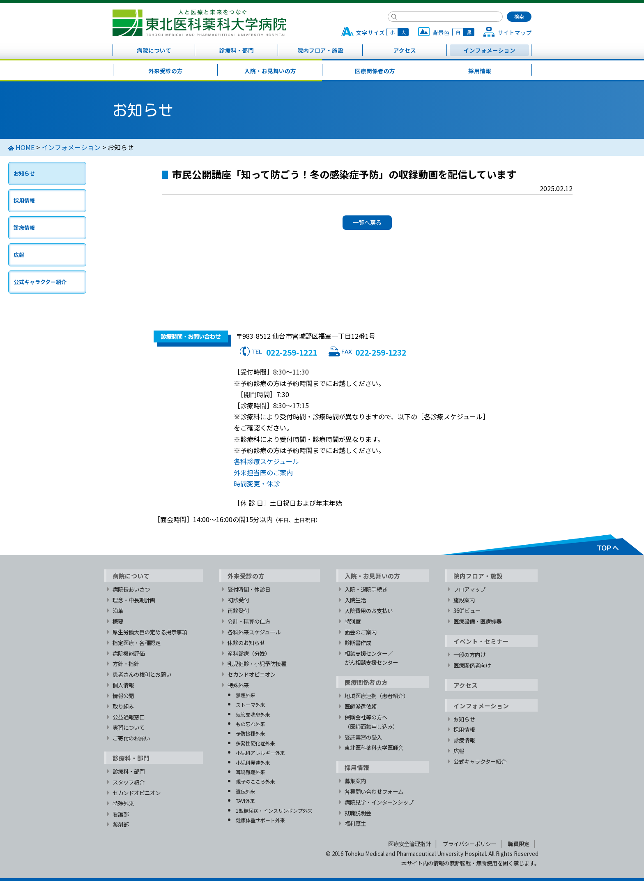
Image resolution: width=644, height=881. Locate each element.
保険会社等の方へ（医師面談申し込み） (371, 722)
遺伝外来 (245, 791)
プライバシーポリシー (469, 843)
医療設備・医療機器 (477, 621)
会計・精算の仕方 (249, 621)
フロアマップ (469, 589)
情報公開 (123, 695)
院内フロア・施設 (320, 50)
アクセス (404, 50)
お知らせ (24, 173)
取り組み (123, 706)
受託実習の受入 (363, 737)
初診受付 (238, 600)
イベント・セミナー (481, 641)
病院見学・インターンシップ (379, 802)
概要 (118, 621)
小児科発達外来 (253, 762)
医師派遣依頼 (361, 706)
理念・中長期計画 (134, 600)
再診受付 (238, 610)
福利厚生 (355, 823)
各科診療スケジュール (266, 461)
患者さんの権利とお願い (142, 674)
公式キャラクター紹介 (40, 282)
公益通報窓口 (129, 717)
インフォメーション (489, 50)
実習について (129, 727)
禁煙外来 (245, 694)
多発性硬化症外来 (255, 743)
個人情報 (123, 685)
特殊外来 (123, 803)
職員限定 (518, 843)
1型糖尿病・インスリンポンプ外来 (274, 810)
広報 (19, 255)
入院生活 (355, 600)
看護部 (121, 814)
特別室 (353, 621)
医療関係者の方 (375, 71)
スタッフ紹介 (129, 782)
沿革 (118, 610)
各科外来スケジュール (254, 632)
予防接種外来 (250, 733)
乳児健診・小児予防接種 (257, 663)
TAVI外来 (245, 800)
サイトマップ (514, 32)
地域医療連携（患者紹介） (377, 695)
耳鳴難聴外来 (250, 771)
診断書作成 (358, 642)
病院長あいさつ (131, 589)
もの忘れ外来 (250, 723)
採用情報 (479, 71)
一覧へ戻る (367, 222)
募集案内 (355, 781)
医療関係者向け (472, 665)
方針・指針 (126, 663)
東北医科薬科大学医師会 (374, 747)
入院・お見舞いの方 (270, 71)
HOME (25, 147)
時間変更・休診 (257, 483)
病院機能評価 (129, 653)
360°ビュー (467, 610)
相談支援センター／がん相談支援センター (371, 658)
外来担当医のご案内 (263, 472)
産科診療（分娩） (249, 653)
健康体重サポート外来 (260, 819)
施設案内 (464, 600)
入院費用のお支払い (369, 610)
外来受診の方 (165, 71)
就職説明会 (358, 813)
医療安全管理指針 (409, 843)
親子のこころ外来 (255, 781)
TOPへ (542, 544)
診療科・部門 (236, 50)
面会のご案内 (361, 632)
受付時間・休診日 (249, 589)
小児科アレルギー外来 (260, 752)
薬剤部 (121, 824)
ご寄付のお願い (131, 738)
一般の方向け (469, 654)
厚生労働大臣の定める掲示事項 (150, 632)
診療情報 (24, 227)
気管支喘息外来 (253, 714)
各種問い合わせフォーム (374, 791)
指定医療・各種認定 (137, 642)
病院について (154, 50)
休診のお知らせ (246, 642)
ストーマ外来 (250, 704)
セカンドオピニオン (137, 793)
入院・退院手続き (366, 589)
